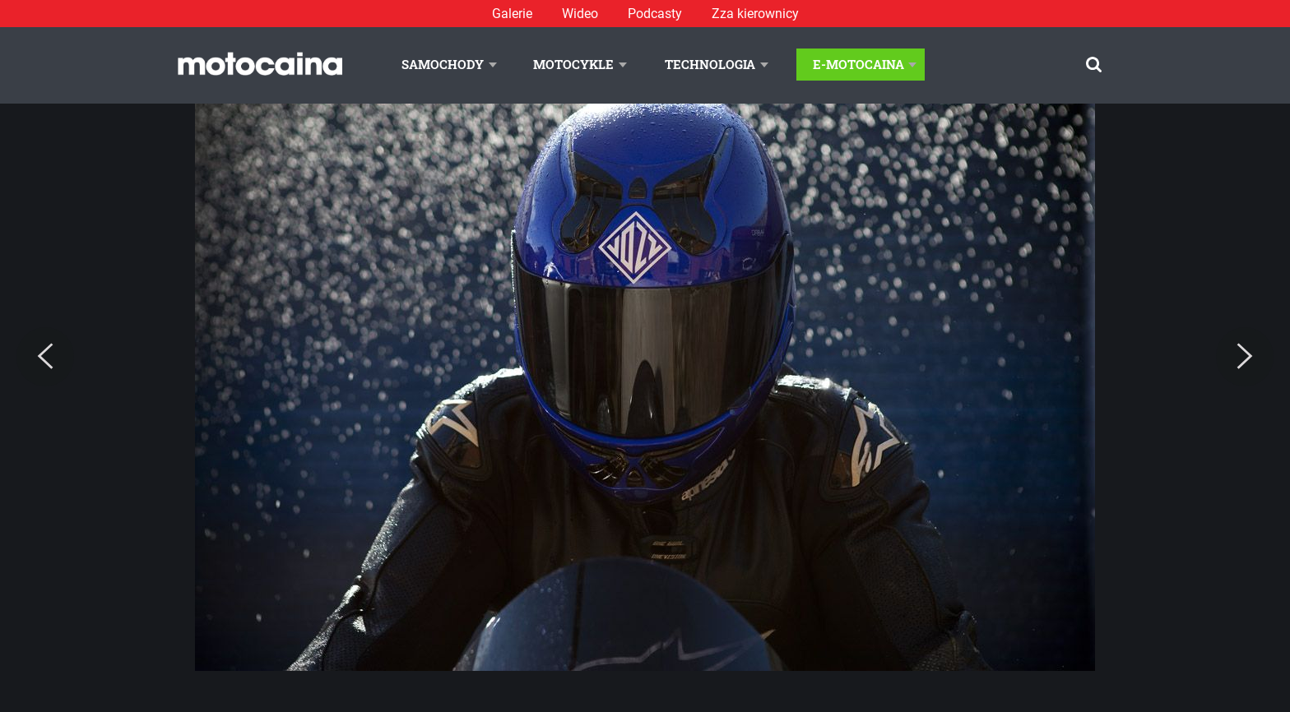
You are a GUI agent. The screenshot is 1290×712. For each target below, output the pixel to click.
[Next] (1245, 356)
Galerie (512, 13)
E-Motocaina (858, 64)
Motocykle (573, 64)
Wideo (580, 13)
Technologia (710, 64)
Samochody (442, 64)
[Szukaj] (1094, 64)
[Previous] (45, 356)
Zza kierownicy (755, 13)
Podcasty (655, 13)
